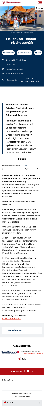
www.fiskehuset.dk (14, 74)
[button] (32, 2)
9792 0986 (11, 65)
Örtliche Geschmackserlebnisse (29, 80)
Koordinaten (12, 330)
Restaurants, (12, 80)
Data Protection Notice (22, 396)
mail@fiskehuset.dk (15, 69)
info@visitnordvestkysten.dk (32, 353)
